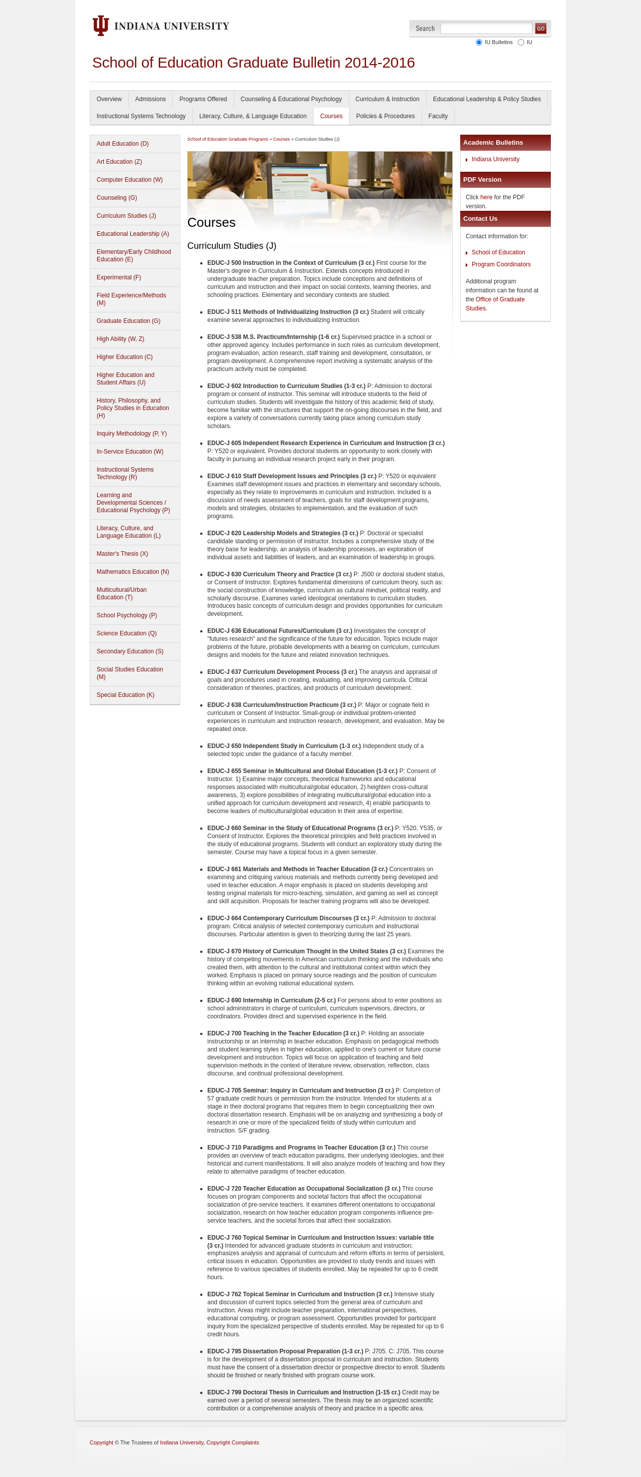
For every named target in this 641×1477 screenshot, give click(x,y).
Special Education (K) (125, 694)
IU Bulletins (497, 42)
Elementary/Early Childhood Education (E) (134, 255)
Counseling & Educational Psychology (291, 99)
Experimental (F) (119, 277)
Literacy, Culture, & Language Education (253, 116)
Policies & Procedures (385, 116)
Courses (331, 116)
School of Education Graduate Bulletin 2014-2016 (253, 62)
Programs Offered (203, 99)
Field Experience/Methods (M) (131, 299)
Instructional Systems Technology (141, 116)
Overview (109, 99)
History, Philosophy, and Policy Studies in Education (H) (133, 408)
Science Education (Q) (127, 633)
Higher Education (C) (125, 356)
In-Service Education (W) (130, 451)
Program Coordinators (501, 264)
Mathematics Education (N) (133, 571)
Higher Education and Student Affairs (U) (125, 379)
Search (425, 28)
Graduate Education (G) (128, 320)
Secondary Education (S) (130, 651)
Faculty (438, 116)
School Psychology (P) (127, 615)
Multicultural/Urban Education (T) (122, 593)
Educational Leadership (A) (133, 233)
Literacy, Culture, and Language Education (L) (129, 532)
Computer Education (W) (130, 179)
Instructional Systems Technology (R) (125, 473)
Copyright (101, 1442)
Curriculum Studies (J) (126, 215)
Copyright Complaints (232, 1442)
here (486, 197)
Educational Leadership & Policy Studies (487, 99)
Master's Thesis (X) (122, 553)
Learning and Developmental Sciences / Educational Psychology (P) (133, 503)
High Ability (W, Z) (120, 338)
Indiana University (495, 159)
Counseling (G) (117, 197)
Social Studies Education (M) (130, 673)
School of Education (498, 252)
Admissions (150, 99)
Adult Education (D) (123, 143)
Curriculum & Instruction (388, 99)
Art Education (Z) (119, 161)
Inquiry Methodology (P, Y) (132, 433)
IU (528, 42)
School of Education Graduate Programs (227, 139)
